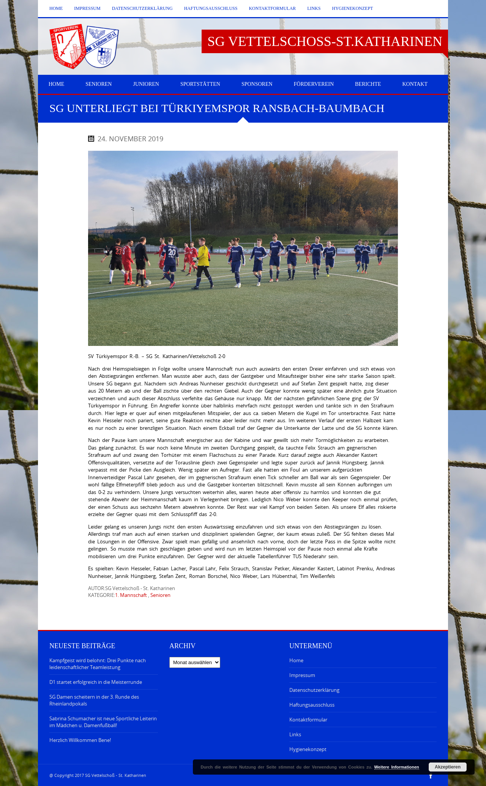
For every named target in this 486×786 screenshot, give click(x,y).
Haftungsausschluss (211, 8)
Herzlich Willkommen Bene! (80, 740)
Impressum (87, 8)
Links (313, 8)
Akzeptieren (448, 767)
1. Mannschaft (131, 595)
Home (56, 8)
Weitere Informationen (396, 767)
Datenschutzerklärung (142, 8)
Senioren (160, 595)
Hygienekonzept (352, 8)
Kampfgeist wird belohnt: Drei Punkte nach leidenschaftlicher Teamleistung (97, 664)
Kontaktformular (272, 8)
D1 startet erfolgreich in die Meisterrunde (95, 682)
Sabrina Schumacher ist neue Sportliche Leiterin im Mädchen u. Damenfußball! (103, 722)
